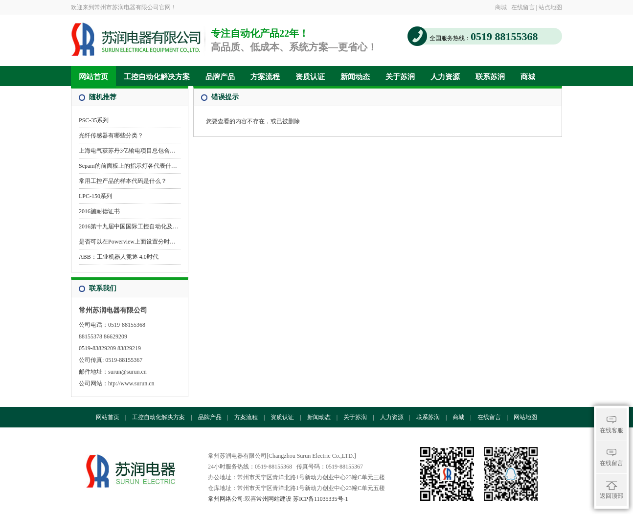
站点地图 (550, 7)
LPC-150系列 (95, 196)
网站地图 (525, 417)
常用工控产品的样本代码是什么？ (123, 181)
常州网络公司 (225, 498)
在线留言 (523, 7)
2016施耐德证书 (99, 211)
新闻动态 (355, 77)
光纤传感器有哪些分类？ (111, 135)
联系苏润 (490, 77)
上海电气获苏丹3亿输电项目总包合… (127, 150)
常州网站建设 (274, 498)
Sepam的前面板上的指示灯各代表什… (128, 165)
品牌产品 (220, 77)
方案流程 (265, 77)
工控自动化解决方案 (157, 77)
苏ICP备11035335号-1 (320, 498)
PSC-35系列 (94, 120)
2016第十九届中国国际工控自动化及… (129, 226)
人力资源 (445, 77)
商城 (501, 7)
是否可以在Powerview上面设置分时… (127, 241)
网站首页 (93, 77)
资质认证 (310, 77)
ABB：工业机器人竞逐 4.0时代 (118, 256)
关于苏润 (400, 77)
